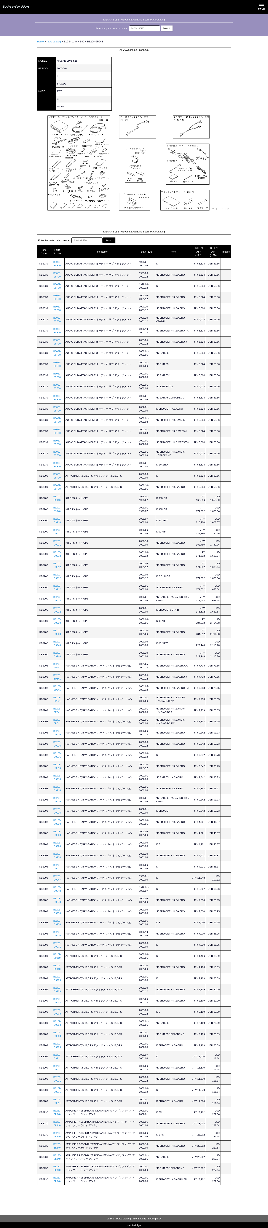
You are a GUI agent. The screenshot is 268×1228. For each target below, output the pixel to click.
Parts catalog (54, 41)
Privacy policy (154, 1218)
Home (40, 41)
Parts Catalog (157, 19)
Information (139, 1218)
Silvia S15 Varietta (26, 7)
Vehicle (110, 1218)
